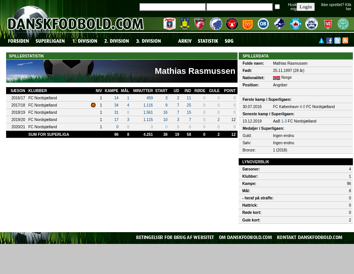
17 (116, 120)
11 (189, 98)
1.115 (148, 120)
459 (150, 98)
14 (116, 98)
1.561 (148, 112)
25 (189, 105)
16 (165, 112)
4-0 (302, 107)
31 (116, 112)
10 (165, 120)
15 (189, 112)
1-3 (284, 121)
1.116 (148, 105)
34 (116, 105)
